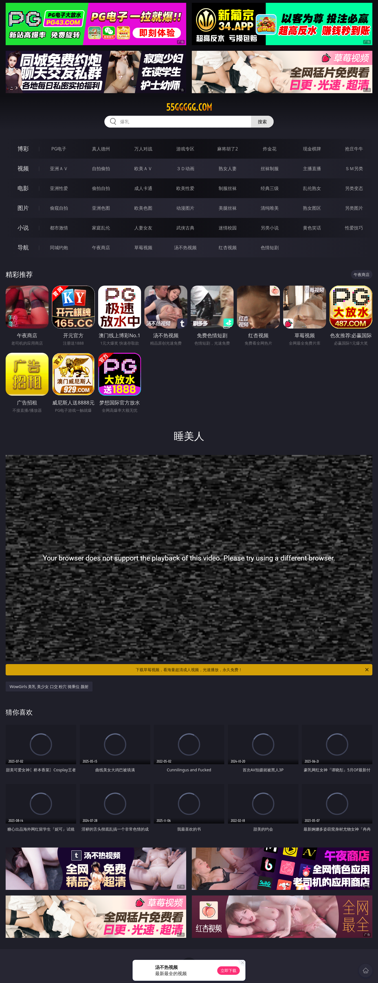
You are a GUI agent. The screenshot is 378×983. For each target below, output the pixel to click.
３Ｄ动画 (185, 168)
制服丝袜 (228, 188)
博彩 (23, 148)
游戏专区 (185, 149)
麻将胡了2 (227, 149)
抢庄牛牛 (354, 149)
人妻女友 (143, 228)
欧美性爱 (185, 188)
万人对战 (143, 149)
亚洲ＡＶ (59, 168)
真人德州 (101, 149)
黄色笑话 (312, 228)
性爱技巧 (354, 228)
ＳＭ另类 (354, 168)
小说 (23, 227)
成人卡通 (143, 188)
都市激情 (59, 228)
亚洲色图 (101, 208)
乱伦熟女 (312, 188)
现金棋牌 (312, 149)
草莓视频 (143, 247)
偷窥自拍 (59, 208)
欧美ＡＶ (143, 168)
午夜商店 (101, 247)
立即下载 (228, 970)
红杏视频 (228, 247)
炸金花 (269, 149)
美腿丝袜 (228, 208)
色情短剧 (270, 247)
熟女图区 (312, 208)
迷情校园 (228, 228)
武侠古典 (185, 228)
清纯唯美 (270, 208)
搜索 (262, 122)
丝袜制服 (270, 168)
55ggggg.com (189, 107)
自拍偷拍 (101, 168)
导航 (23, 247)
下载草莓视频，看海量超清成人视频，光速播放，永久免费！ (253, 669)
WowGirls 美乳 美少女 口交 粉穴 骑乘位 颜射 (49, 686)
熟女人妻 (228, 168)
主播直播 (312, 168)
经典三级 (270, 188)
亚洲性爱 (59, 188)
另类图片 (354, 208)
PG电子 (58, 149)
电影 (23, 188)
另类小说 (270, 228)
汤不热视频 (185, 247)
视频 (23, 168)
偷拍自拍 (101, 188)
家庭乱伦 (101, 228)
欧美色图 (143, 208)
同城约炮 (59, 247)
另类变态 (354, 188)
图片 (23, 208)
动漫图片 (185, 208)
